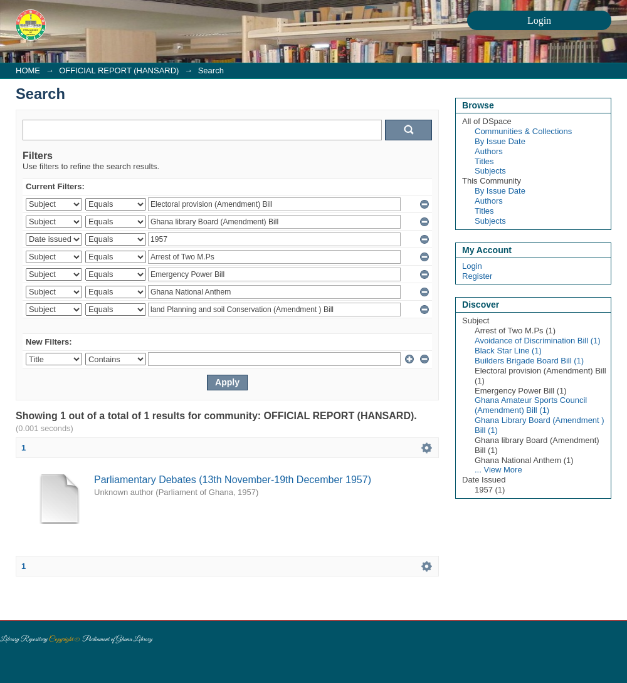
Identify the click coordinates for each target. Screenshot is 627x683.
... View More (498, 469)
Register (477, 276)
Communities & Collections (523, 131)
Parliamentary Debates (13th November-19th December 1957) (232, 479)
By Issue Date (500, 141)
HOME (28, 70)
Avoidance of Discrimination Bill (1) (538, 340)
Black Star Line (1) (508, 350)
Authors (489, 151)
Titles (484, 161)
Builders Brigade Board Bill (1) (529, 360)
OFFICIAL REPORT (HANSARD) (119, 70)
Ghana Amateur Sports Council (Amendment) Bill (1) (531, 405)
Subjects (490, 170)
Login (472, 266)
